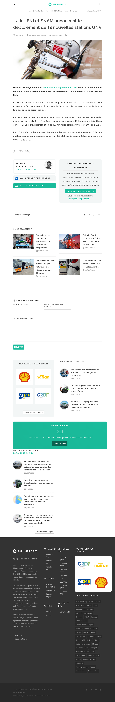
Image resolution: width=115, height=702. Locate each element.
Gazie (85, 632)
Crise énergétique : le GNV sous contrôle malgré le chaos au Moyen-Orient (85, 388)
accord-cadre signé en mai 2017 (60, 87)
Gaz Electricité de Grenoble (86, 629)
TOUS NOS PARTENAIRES (33, 412)
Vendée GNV (93, 671)
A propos (18, 635)
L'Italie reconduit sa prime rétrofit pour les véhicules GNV (92, 264)
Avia (77, 605)
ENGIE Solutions (82, 621)
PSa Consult (80, 652)
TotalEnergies (81, 671)
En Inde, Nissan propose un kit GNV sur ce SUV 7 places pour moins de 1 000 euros (84, 404)
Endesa (94, 617)
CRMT (87, 617)
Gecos (92, 632)
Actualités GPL (49, 562)
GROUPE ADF (81, 636)
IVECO (96, 640)
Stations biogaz (49, 595)
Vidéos (48, 612)
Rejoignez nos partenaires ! (80, 199)
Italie (27, 151)
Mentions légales (19, 695)
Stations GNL (51, 591)
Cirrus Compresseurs (84, 613)
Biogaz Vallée (86, 605)
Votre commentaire (23, 318)
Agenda (49, 615)
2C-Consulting (81, 601)
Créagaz (79, 617)
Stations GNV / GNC (50, 585)
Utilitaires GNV (63, 565)
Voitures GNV (63, 558)
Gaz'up (78, 632)
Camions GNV (63, 571)
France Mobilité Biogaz (84, 625)
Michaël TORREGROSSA (37, 35)
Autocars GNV (63, 586)
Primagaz (93, 648)
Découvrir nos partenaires (80, 191)
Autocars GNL (63, 593)
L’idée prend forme (83, 644)
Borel (96, 605)
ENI (15, 151)
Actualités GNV (49, 556)
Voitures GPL (65, 612)
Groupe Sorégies (94, 636)
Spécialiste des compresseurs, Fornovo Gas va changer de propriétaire (43, 241)
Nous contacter (21, 639)
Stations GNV (57, 35)
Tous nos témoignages (44, 532)
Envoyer (18, 347)
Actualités (40, 11)
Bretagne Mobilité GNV (84, 609)
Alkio (91, 601)
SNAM (21, 151)
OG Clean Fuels (82, 648)
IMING (89, 640)
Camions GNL (63, 577)
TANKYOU (79, 663)
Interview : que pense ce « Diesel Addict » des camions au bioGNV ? (38, 483)
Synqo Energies (89, 659)
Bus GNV (63, 582)
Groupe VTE (80, 640)
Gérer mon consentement (39, 695)
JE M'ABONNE (59, 443)
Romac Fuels (81, 655)
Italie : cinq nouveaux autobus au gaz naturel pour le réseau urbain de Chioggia (45, 267)
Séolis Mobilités (94, 655)
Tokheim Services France (85, 667)
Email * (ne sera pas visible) (53, 306)
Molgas (95, 644)
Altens (97, 601)
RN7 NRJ (90, 652)
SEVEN (78, 659)
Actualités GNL (49, 568)
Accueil (31, 11)
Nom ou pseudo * (21, 305)
